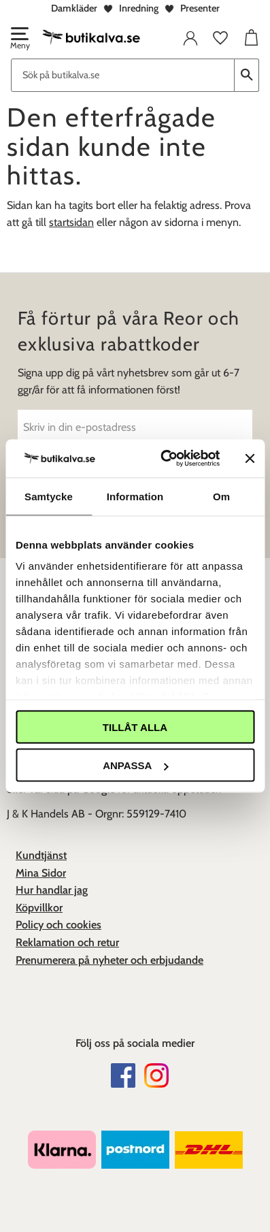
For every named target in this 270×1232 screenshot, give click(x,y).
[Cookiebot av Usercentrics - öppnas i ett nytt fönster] (164, 459)
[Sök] (247, 75)
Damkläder (74, 8)
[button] (19, 39)
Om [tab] (221, 496)
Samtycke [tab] (48, 496)
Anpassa (135, 765)
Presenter (200, 8)
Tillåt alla (135, 726)
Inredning (138, 8)
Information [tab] (135, 496)
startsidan (71, 222)
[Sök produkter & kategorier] (123, 75)
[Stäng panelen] (249, 458)
